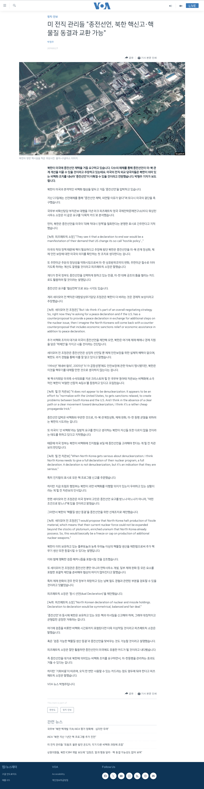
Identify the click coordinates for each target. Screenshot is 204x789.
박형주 (50, 42)
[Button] (129, 57)
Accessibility (58, 774)
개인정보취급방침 (60, 780)
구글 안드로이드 (9, 774)
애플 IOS (6, 780)
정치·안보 (52, 16)
